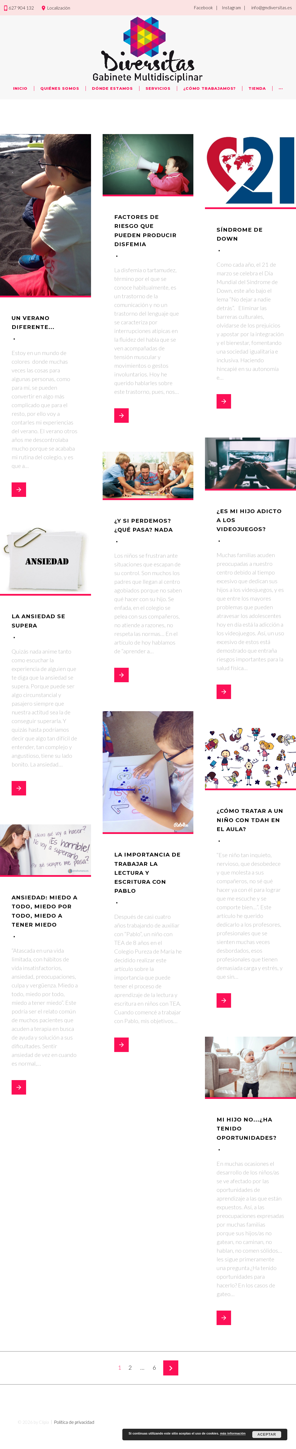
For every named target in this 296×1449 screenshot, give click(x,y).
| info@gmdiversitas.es (268, 7)
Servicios (158, 88)
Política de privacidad (74, 1440)
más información (233, 1433)
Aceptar (266, 1434)
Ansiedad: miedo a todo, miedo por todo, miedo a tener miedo (43, 915)
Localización (58, 7)
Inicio (20, 88)
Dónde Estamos (112, 88)
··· (281, 88)
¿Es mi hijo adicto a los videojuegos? (247, 519)
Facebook (203, 7)
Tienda (257, 88)
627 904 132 (21, 7)
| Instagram (228, 7)
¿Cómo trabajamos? (209, 88)
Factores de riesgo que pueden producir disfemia (141, 234)
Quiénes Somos (59, 88)
